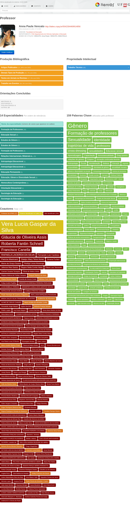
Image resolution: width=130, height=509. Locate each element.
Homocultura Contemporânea (31, 183)
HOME (4, 6)
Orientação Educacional (31, 188)
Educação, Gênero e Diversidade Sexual (31, 177)
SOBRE (49, 6)
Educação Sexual (31, 135)
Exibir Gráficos (7, 52)
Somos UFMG (104, 4)
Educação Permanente (31, 172)
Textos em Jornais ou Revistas (31, 78)
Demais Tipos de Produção (31, 73)
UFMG (124, 5)
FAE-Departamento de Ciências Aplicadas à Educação (48, 34)
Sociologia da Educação (31, 193)
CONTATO (36, 6)
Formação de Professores (31, 129)
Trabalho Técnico (98, 67)
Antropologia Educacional (31, 161)
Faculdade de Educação (34, 32)
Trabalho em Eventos (31, 83)
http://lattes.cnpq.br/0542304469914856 (62, 26)
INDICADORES (20, 6)
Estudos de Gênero (31, 140)
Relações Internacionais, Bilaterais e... (31, 156)
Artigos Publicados (31, 67)
